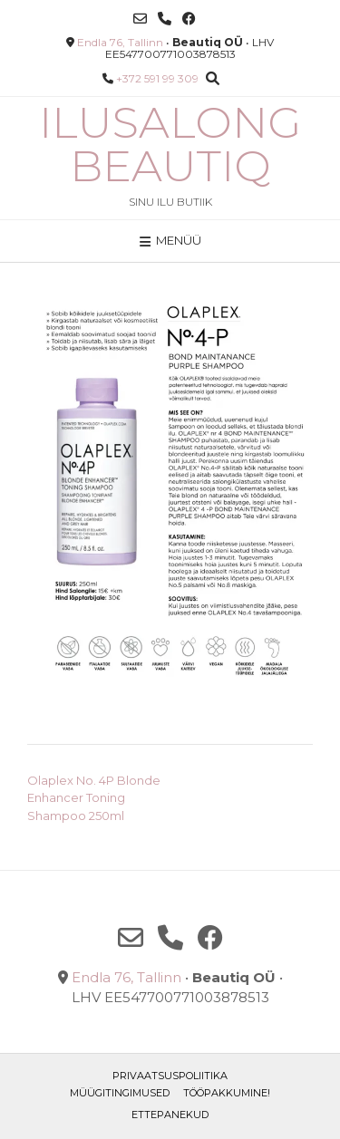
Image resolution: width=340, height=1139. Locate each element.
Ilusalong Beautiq (170, 144)
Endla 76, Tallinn (120, 42)
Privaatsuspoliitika (170, 1075)
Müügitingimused (120, 1092)
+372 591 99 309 (157, 78)
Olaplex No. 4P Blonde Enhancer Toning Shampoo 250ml (93, 798)
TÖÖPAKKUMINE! (226, 1092)
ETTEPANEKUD (170, 1114)
